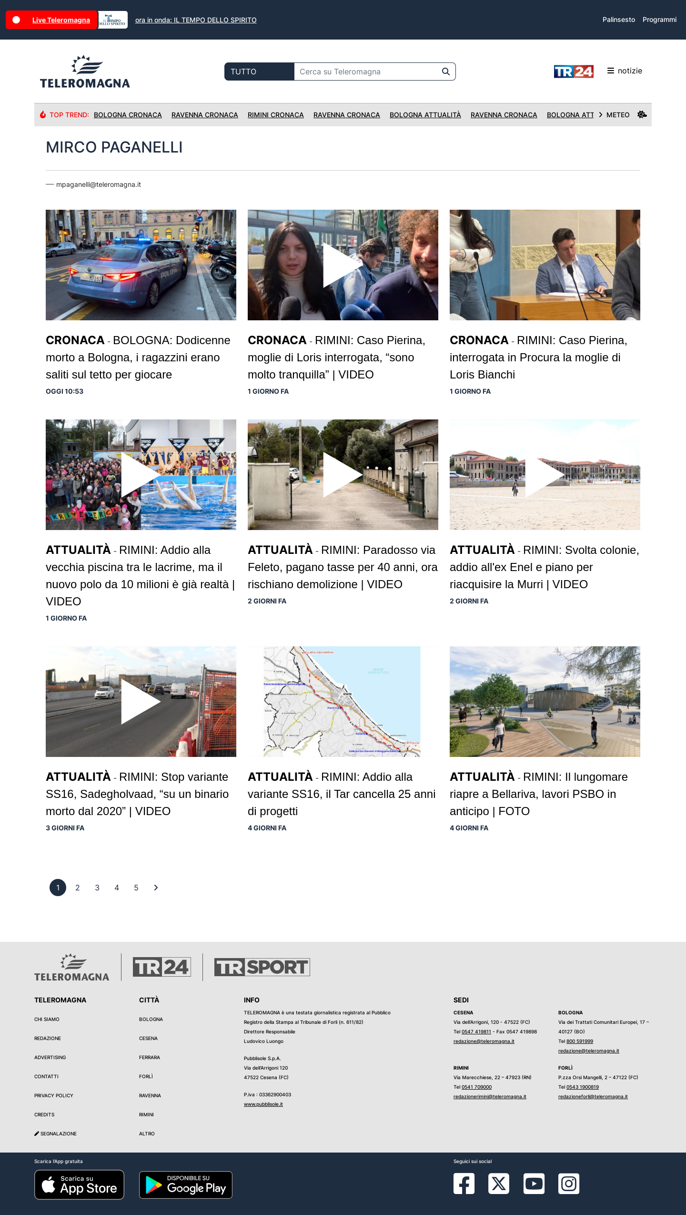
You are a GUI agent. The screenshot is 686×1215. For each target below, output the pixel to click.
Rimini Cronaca (276, 115)
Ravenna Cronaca (205, 115)
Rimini (146, 1114)
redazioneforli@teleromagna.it (593, 1096)
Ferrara (149, 1057)
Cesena (148, 1038)
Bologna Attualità (425, 115)
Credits (44, 1114)
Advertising (50, 1057)
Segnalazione (55, 1133)
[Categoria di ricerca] (259, 71)
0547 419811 (476, 1031)
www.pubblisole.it (263, 1104)
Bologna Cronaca (128, 115)
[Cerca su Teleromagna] (365, 71)
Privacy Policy (53, 1095)
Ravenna (150, 1095)
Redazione (47, 1038)
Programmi (659, 19)
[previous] (58, 887)
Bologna (151, 1019)
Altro (147, 1133)
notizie (598, 71)
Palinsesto (619, 19)
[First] (156, 887)
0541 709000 (477, 1087)
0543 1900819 (582, 1087)
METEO (622, 115)
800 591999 (579, 1041)
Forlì (146, 1076)
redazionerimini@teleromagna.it (490, 1096)
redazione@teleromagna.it (484, 1041)
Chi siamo (47, 1019)
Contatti (46, 1076)
